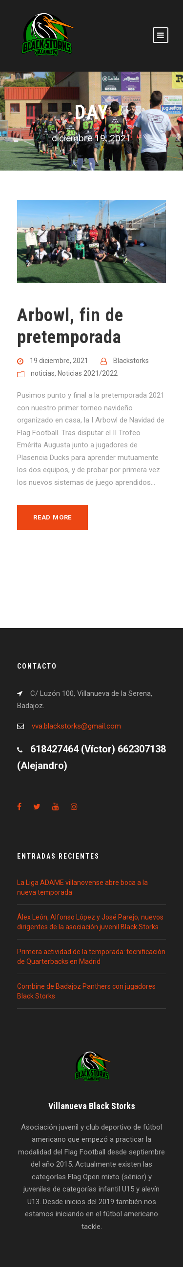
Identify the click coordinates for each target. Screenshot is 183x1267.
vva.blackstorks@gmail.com (76, 726)
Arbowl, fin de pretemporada (70, 326)
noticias (43, 373)
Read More (52, 517)
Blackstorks (131, 361)
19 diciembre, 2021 (59, 361)
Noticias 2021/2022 (88, 373)
